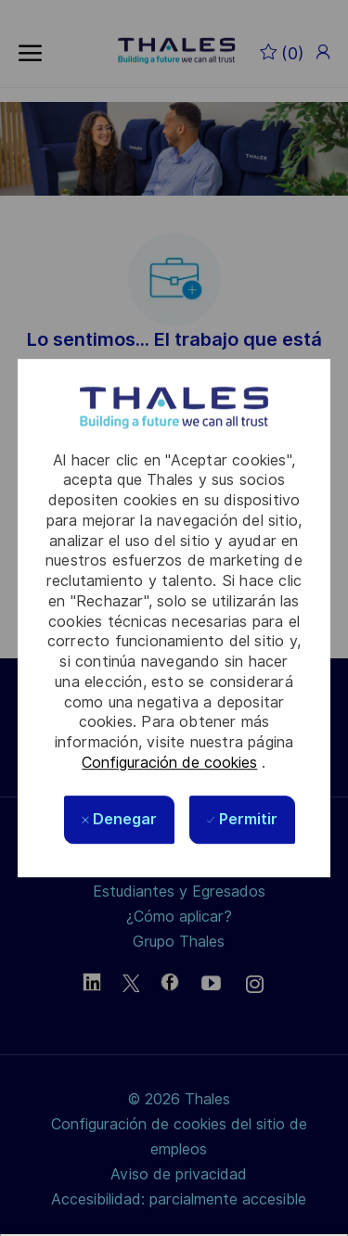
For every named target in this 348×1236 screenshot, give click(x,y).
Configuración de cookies (169, 762)
